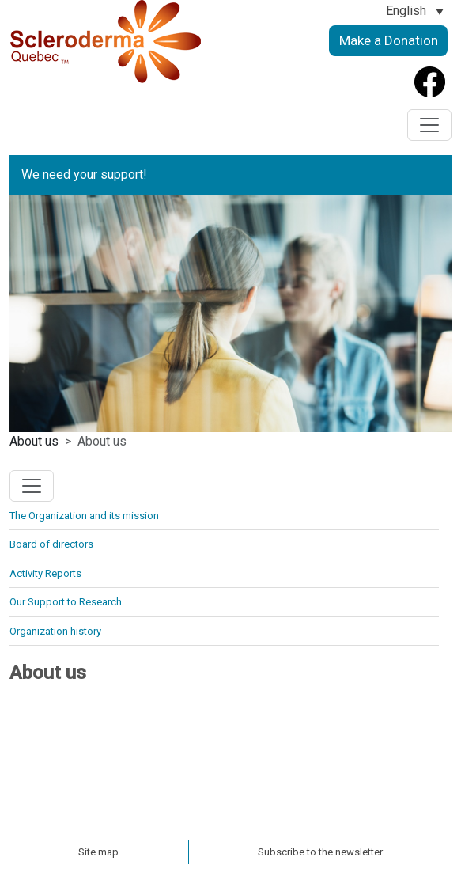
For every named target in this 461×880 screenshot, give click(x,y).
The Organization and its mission (84, 516)
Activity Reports (45, 573)
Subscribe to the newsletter (320, 852)
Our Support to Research (65, 602)
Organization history (55, 631)
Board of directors (51, 544)
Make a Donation (388, 40)
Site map (98, 852)
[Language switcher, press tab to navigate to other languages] (415, 10)
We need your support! (84, 174)
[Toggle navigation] (429, 125)
